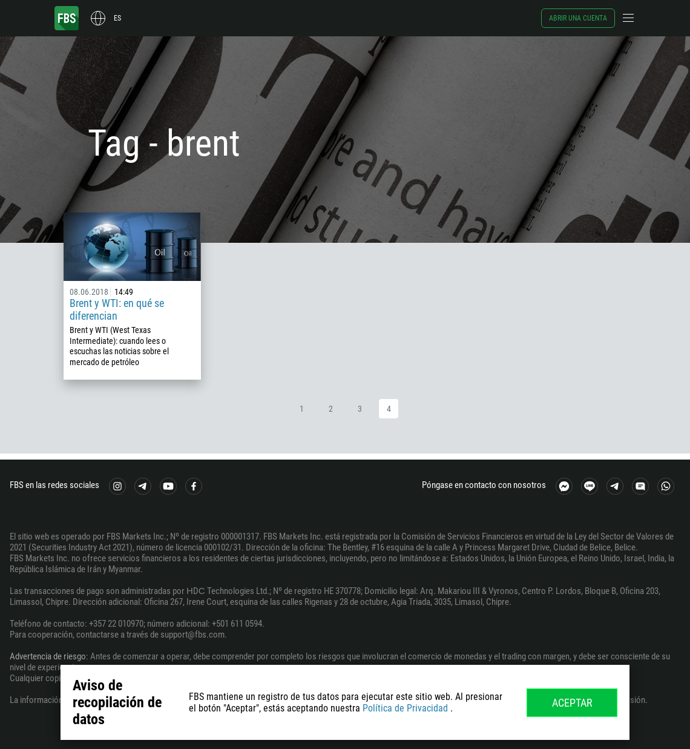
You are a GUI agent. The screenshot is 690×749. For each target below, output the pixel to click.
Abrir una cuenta (578, 18)
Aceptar (572, 702)
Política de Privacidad (405, 708)
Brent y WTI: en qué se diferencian (117, 309)
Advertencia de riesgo (48, 656)
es (117, 18)
